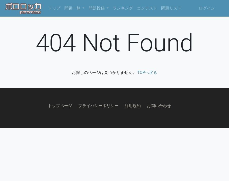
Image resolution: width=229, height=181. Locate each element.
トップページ (60, 105)
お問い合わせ (159, 105)
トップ (54, 8)
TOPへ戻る (147, 72)
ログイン (207, 8)
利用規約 (133, 105)
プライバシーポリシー (98, 105)
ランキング (123, 8)
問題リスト (171, 8)
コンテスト (147, 8)
